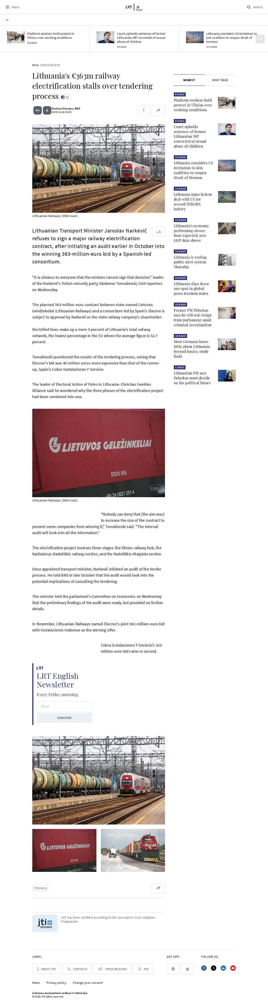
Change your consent (88, 983)
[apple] (187, 969)
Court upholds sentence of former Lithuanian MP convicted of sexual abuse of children (141, 38)
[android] (173, 969)
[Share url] (158, 110)
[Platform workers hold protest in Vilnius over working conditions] (16, 37)
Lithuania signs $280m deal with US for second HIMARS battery (193, 201)
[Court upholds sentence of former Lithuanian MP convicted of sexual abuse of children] (105, 37)
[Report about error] (144, 110)
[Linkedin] (223, 968)
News (35, 65)
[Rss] (143, 969)
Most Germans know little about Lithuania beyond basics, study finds (192, 349)
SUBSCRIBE (64, 718)
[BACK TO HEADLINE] (14, 19)
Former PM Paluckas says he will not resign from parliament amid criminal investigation (193, 317)
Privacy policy (56, 983)
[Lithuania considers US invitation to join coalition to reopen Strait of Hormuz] (195, 37)
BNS (75, 108)
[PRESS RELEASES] (113, 969)
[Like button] (65, 97)
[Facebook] (204, 968)
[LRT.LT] (134, 6)
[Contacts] (77, 969)
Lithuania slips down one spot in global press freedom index (191, 288)
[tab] (189, 80)
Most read (220, 80)
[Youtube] (233, 968)
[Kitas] (260, 39)
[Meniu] (12, 7)
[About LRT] (46, 969)
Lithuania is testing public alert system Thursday (190, 262)
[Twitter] (213, 968)
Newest (189, 80)
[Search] (254, 7)
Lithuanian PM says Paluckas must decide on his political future (192, 378)
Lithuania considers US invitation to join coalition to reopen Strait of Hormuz (231, 38)
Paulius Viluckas (61, 108)
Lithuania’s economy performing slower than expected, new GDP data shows (191, 233)
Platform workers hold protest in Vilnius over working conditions (50, 36)
